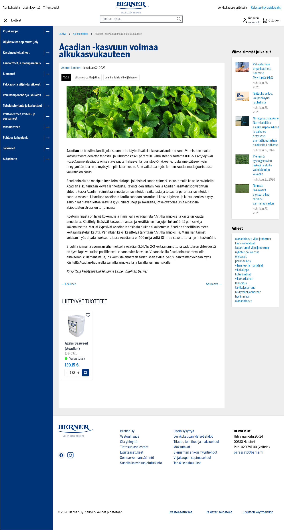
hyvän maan (242, 296)
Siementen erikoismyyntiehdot (195, 452)
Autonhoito (10, 159)
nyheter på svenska (247, 252)
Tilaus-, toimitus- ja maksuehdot (196, 442)
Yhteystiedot (51, 8)
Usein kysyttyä (32, 8)
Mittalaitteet (11, 127)
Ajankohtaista (11, 8)
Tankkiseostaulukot (187, 463)
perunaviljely (243, 261)
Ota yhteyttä (129, 442)
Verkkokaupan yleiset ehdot (193, 436)
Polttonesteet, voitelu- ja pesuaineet (19, 116)
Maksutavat (182, 447)
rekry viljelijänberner (248, 292)
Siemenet (9, 74)
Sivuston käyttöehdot (258, 512)
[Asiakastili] (251, 20)
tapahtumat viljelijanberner (252, 248)
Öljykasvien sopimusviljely (20, 42)
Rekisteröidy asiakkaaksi (266, 8)
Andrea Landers (71, 68)
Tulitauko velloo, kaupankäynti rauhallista (263, 98)
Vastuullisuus (129, 436)
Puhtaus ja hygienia (15, 138)
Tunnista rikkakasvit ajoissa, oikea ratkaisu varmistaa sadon (263, 194)
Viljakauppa (10, 31)
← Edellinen (68, 284)
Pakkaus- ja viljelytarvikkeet (21, 84)
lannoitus (241, 283)
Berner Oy (127, 431)
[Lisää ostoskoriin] (85, 372)
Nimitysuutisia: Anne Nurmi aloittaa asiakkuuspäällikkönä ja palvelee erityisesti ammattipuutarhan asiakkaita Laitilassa (266, 132)
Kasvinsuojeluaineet (16, 53)
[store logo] (133, 7)
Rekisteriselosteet (219, 512)
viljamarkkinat (244, 279)
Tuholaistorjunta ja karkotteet (22, 106)
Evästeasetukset (131, 452)
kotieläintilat (243, 274)
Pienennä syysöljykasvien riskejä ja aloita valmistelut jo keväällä (262, 165)
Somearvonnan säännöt (137, 458)
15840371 (71, 353)
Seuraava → (214, 284)
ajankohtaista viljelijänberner (121, 77)
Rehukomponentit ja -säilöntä (22, 95)
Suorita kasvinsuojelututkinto (141, 463)
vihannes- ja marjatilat (87, 77)
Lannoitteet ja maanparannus (22, 63)
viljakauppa (242, 270)
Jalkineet (9, 148)
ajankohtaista (243, 301)
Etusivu (62, 33)
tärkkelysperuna (245, 288)
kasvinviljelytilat (245, 243)
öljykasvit (241, 257)
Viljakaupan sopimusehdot (192, 458)
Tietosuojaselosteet (134, 447)
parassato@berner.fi (248, 452)
